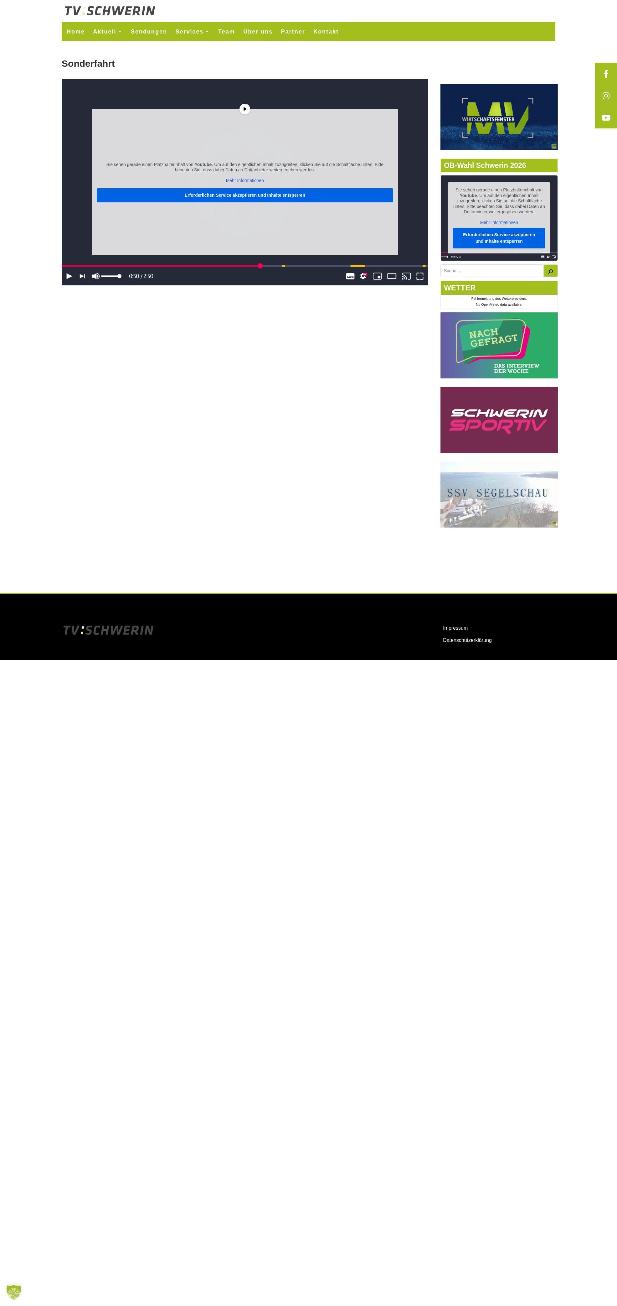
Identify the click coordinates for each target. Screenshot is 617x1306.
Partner (293, 32)
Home (76, 32)
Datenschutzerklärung (467, 640)
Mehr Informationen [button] (245, 180)
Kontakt (326, 32)
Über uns (258, 32)
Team (226, 32)
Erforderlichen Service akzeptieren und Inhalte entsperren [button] (245, 195)
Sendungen (149, 32)
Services (189, 32)
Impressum (455, 628)
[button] (14, 1292)
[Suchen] (550, 270)
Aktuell (104, 32)
